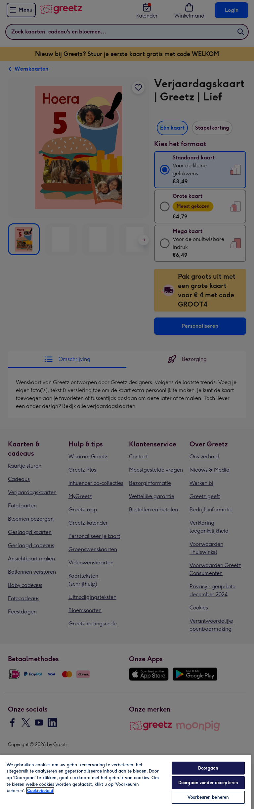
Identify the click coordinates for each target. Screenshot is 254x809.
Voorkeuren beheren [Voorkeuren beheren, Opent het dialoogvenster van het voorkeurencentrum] (208, 797)
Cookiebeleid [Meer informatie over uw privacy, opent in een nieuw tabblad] (40, 790)
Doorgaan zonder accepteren (208, 782)
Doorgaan (208, 768)
